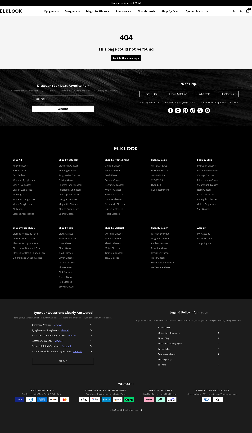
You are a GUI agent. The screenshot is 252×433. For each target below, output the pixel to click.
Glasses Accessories (23, 213)
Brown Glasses (67, 286)
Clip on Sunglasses (69, 208)
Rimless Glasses (159, 243)
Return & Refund (178, 93)
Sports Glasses (67, 213)
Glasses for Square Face (25, 243)
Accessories (123, 11)
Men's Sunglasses (22, 204)
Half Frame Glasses (161, 267)
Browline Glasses (114, 194)
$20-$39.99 (157, 180)
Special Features (197, 11)
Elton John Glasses (207, 199)
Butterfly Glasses (114, 208)
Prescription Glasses (70, 194)
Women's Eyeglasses (24, 180)
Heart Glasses (112, 213)
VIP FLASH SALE (159, 165)
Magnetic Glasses (97, 11)
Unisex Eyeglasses (22, 189)
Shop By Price (170, 11)
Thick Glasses (158, 257)
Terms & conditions (189, 354)
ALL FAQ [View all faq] (63, 361)
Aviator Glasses (113, 189)
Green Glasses (66, 277)
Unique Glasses (113, 165)
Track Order (150, 93)
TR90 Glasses (112, 257)
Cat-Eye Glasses (113, 199)
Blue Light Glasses (68, 165)
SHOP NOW (135, 3)
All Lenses (18, 208)
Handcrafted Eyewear (162, 262)
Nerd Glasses (204, 189)
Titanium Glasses (114, 252)
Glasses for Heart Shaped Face (29, 252)
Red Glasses (65, 281)
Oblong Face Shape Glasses (27, 257)
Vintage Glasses (205, 175)
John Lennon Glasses (208, 180)
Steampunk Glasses (207, 184)
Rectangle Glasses (114, 184)
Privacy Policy (189, 348)
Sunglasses (72, 11)
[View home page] (11, 11)
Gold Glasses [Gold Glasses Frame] (66, 252)
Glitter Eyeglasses (206, 204)
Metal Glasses (112, 248)
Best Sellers (19, 175)
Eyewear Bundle (159, 170)
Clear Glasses (66, 248)
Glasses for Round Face (25, 233)
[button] (63, 325)
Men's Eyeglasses (22, 184)
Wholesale (204, 93)
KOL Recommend (160, 189)
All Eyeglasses (20, 165)
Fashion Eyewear (160, 233)
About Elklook (189, 327)
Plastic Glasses (113, 243)
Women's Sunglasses (24, 199)
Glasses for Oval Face (24, 238)
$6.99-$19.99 (158, 175)
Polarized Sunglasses (70, 189)
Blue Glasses (65, 267)
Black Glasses (66, 233)
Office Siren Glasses (208, 170)
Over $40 (156, 184)
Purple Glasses (67, 262)
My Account (203, 233)
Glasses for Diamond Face (26, 248)
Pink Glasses (65, 272)
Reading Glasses (67, 170)
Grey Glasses (66, 243)
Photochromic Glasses (70, 184)
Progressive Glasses (69, 175)
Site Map (189, 364)
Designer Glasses (68, 199)
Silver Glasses (66, 257)
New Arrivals (146, 11)
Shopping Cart (205, 243)
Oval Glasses (112, 175)
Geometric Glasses (115, 204)
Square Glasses (113, 180)
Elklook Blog (189, 338)
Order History (204, 238)
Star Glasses (203, 208)
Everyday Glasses (206, 165)
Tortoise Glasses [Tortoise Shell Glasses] (67, 238)
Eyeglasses (51, 11)
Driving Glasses (67, 180)
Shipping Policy (189, 359)
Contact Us (228, 93)
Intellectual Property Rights (189, 343)
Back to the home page (126, 58)
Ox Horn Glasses (114, 233)
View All (58, 324)
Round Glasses (113, 170)
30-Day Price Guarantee (189, 333)
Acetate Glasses (113, 238)
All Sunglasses (20, 194)
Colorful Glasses (206, 194)
